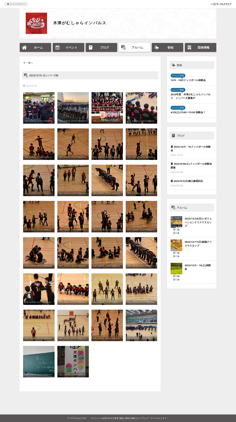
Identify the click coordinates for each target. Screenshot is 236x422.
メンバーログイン (16, 4)
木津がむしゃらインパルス (80, 22)
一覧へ (29, 62)
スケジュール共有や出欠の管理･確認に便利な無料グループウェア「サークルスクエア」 (129, 418)
